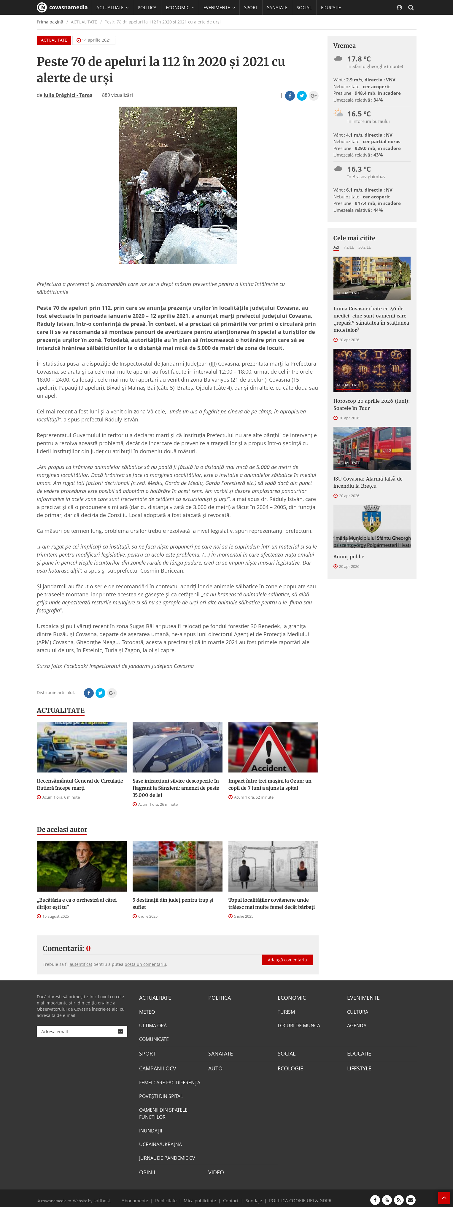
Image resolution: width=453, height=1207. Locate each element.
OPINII (146, 1169)
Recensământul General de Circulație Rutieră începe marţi (80, 784)
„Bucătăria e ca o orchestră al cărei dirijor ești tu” (77, 903)
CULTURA (357, 1011)
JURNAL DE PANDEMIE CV (167, 1155)
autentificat (81, 964)
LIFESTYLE (358, 1066)
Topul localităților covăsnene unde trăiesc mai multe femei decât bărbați (271, 903)
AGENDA (356, 1024)
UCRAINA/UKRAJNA (160, 1141)
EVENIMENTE (361, 997)
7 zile (349, 247)
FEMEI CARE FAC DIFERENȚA (169, 1080)
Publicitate (173, 1196)
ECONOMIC (290, 997)
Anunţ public (346, 546)
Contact (231, 1196)
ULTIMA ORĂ (153, 1024)
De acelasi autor (62, 829)
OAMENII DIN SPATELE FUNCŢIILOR (163, 1111)
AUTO (214, 1066)
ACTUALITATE (61, 710)
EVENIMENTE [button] (219, 7)
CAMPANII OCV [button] (114, 22)
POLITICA (147, 7)
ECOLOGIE (289, 1066)
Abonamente (145, 1196)
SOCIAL (304, 7)
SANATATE (277, 7)
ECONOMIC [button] (180, 7)
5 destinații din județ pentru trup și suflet (173, 903)
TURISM (286, 1011)
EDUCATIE (331, 7)
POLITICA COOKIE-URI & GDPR (292, 1196)
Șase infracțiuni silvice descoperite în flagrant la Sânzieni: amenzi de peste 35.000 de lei (176, 788)
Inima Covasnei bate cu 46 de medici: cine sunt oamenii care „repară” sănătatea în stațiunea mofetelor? (366, 316)
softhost (100, 1196)
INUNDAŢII (150, 1128)
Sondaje (252, 1196)
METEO (147, 1011)
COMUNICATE (348, 531)
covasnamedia (62, 7)
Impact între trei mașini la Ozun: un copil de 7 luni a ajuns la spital (269, 784)
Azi (336, 247)
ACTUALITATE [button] (112, 7)
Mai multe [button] (109, 37)
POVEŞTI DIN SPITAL (161, 1093)
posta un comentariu (145, 964)
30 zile (364, 247)
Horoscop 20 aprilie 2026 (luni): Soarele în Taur (366, 398)
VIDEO (215, 1169)
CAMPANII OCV (155, 1066)
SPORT (251, 7)
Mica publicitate (203, 1196)
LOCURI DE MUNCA (299, 1024)
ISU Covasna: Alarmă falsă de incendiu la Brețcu (363, 474)
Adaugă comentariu (287, 953)
